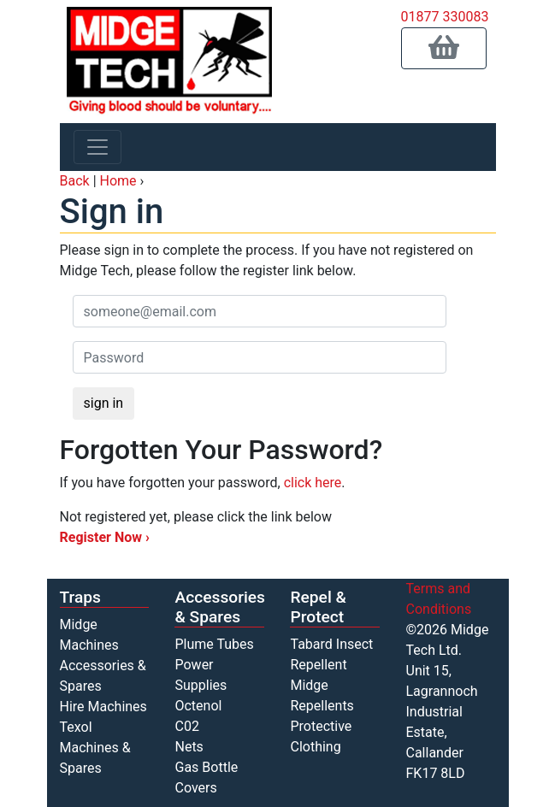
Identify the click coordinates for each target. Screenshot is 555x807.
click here (313, 482)
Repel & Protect (317, 607)
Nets (188, 747)
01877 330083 (445, 17)
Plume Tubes (213, 644)
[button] (444, 48)
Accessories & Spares (219, 607)
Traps (80, 597)
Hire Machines (103, 706)
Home (118, 181)
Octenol (197, 706)
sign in (104, 403)
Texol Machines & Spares (95, 747)
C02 (186, 726)
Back (75, 181)
